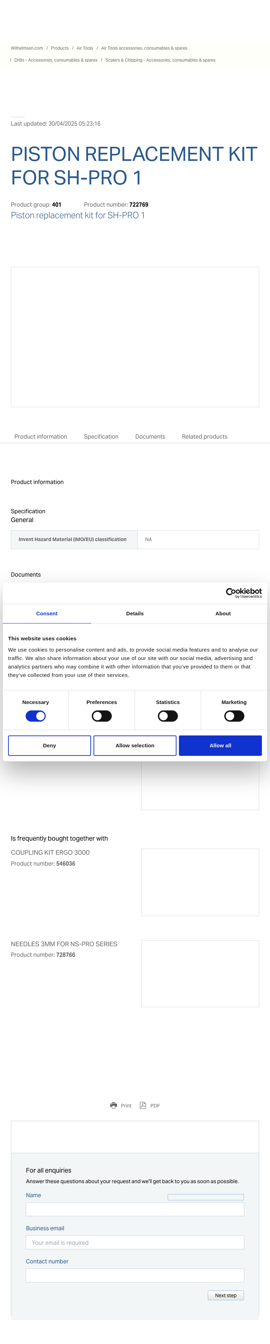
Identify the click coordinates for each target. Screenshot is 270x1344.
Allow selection (135, 745)
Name (33, 1195)
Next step (226, 1295)
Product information (40, 436)
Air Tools (85, 48)
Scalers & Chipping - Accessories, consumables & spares (160, 60)
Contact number (47, 1261)
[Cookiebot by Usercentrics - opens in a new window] (231, 593)
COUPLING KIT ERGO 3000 (50, 852)
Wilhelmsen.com (27, 48)
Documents (150, 436)
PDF (154, 1106)
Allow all (220, 745)
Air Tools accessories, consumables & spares (144, 48)
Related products (204, 436)
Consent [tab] (47, 613)
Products (60, 48)
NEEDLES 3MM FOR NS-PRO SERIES (64, 944)
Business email (45, 1228)
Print (125, 1106)
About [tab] (223, 613)
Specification (101, 436)
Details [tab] (135, 613)
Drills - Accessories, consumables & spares (55, 60)
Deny (49, 745)
